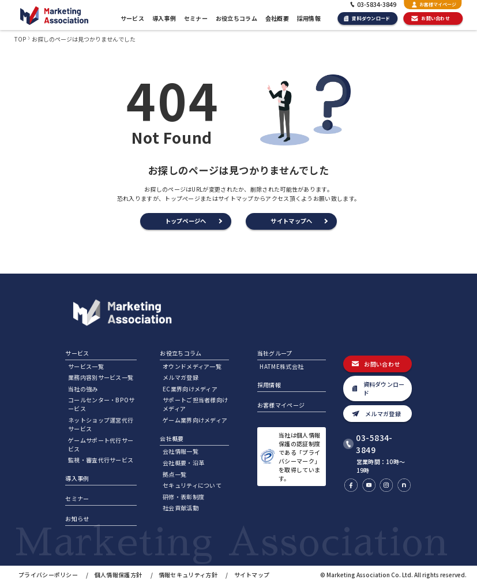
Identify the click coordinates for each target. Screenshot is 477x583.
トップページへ (185, 220)
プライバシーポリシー (48, 574)
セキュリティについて (192, 485)
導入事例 (164, 18)
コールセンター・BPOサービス (101, 404)
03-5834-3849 (374, 443)
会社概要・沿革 (183, 462)
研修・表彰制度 (183, 496)
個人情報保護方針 (118, 574)
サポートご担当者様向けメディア (195, 404)
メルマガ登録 (180, 377)
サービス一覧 (86, 366)
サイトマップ (252, 574)
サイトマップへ (291, 220)
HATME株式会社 (281, 366)
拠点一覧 (174, 474)
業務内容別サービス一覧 (100, 377)
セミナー (196, 18)
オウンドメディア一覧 (192, 366)
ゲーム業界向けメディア (195, 420)
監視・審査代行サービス (100, 459)
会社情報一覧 (180, 451)
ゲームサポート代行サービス (100, 444)
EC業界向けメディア (190, 388)
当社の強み (83, 388)
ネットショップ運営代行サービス (100, 424)
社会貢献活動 (180, 507)
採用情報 (309, 18)
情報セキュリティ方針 (188, 574)
